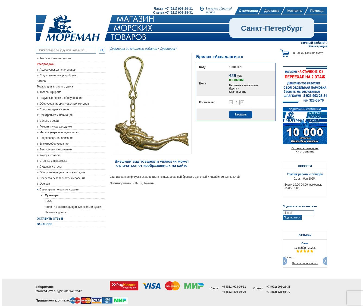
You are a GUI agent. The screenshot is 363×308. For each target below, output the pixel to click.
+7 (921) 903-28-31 (278, 286)
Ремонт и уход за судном (56, 126)
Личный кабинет (313, 42)
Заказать (241, 114)
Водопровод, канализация (56, 138)
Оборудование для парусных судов (62, 172)
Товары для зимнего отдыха (55, 86)
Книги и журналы (56, 212)
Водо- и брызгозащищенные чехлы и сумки (73, 206)
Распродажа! (46, 64)
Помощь (317, 10)
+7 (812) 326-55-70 (278, 291)
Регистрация (318, 46)
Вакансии (44, 224)
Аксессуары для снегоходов (57, 69)
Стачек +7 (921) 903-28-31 (173, 12)
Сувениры (167, 48)
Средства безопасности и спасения (62, 178)
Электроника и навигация (56, 115)
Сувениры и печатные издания (59, 189)
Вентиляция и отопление (56, 149)
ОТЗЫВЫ (304, 235)
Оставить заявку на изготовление (305, 150)
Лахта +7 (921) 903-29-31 (173, 8)
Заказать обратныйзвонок (219, 10)
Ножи (48, 201)
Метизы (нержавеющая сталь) (59, 132)
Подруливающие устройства (58, 75)
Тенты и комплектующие (55, 58)
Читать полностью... (305, 263)
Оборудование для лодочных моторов (64, 103)
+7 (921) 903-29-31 (234, 286)
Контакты (295, 10)
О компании (248, 10)
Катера (41, 81)
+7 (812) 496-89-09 (234, 291)
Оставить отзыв (50, 218)
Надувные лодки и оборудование (61, 98)
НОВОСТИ (305, 166)
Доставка (271, 10)
